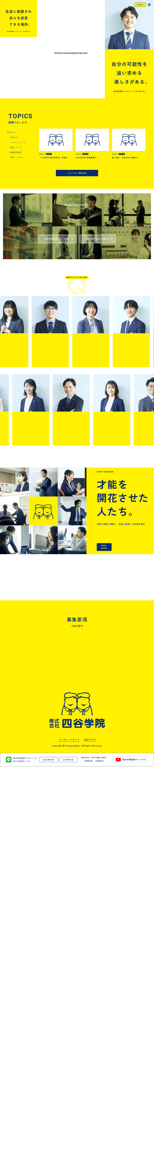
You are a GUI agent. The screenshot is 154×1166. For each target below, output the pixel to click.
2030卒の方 (99, 1160)
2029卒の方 (89, 1160)
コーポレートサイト (69, 1139)
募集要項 (140, 5)
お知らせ (14, 125)
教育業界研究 (16, 140)
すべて (13, 120)
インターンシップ (17, 130)
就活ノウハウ (16, 135)
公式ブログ (90, 1139)
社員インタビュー (17, 145)
